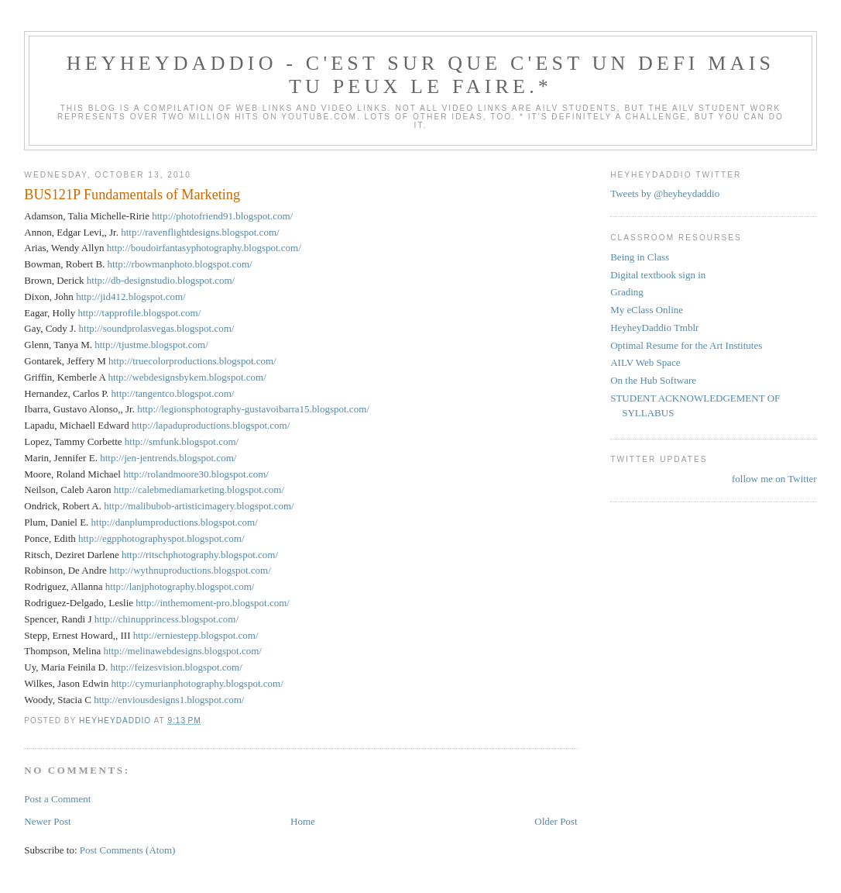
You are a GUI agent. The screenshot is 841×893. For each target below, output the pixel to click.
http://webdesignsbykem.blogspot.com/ (187, 377)
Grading (627, 292)
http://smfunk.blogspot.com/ (182, 441)
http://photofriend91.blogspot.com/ (222, 216)
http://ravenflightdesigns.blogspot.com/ (200, 232)
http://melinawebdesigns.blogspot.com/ (183, 651)
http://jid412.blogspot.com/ (131, 296)
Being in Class (639, 257)
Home (302, 821)
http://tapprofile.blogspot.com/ (139, 313)
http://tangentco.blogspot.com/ (173, 393)
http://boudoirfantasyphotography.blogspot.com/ (204, 247)
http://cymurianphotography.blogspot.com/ (197, 683)
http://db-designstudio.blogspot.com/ (161, 280)
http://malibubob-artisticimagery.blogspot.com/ (198, 506)
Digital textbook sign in (657, 275)
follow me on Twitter (774, 478)
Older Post (555, 821)
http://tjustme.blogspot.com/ (151, 344)
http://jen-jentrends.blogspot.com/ (168, 458)
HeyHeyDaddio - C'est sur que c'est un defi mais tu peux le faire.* (420, 75)
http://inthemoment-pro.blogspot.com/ (213, 603)
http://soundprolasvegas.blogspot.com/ (157, 328)
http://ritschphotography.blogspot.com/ (200, 554)
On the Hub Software (653, 380)
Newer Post (47, 821)
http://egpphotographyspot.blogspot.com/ (161, 538)
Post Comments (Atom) (128, 850)
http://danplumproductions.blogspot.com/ (174, 522)
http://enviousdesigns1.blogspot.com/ (169, 699)
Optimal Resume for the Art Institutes (686, 345)
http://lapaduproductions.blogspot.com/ (211, 425)
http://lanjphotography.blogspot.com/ (180, 586)
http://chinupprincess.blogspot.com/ (166, 619)
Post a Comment (57, 799)
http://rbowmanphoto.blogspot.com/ (180, 264)
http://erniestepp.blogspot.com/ (196, 635)
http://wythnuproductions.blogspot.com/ (190, 570)
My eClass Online (646, 309)
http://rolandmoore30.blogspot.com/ (196, 474)
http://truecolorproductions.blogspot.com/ (192, 361)
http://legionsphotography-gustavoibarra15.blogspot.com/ (253, 409)
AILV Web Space (645, 362)
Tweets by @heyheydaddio (664, 193)
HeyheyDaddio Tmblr (654, 327)
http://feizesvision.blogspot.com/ (176, 667)
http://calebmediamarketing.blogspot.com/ (199, 489)
